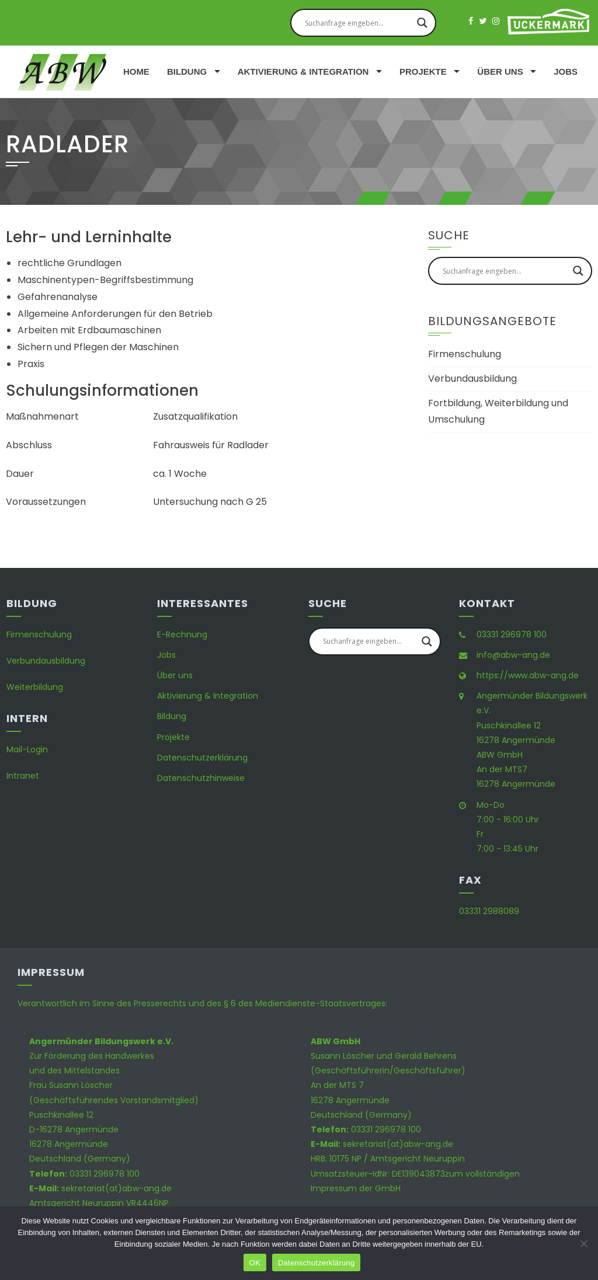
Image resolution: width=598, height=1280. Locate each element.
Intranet (22, 776)
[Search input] (358, 23)
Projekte (423, 71)
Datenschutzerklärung (202, 757)
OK (254, 1262)
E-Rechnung (182, 634)
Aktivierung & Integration (303, 71)
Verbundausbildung (472, 378)
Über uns (500, 71)
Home (136, 71)
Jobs (566, 71)
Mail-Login (27, 749)
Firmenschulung (464, 354)
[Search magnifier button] (422, 23)
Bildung (187, 71)
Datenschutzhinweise (201, 778)
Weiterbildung (34, 687)
